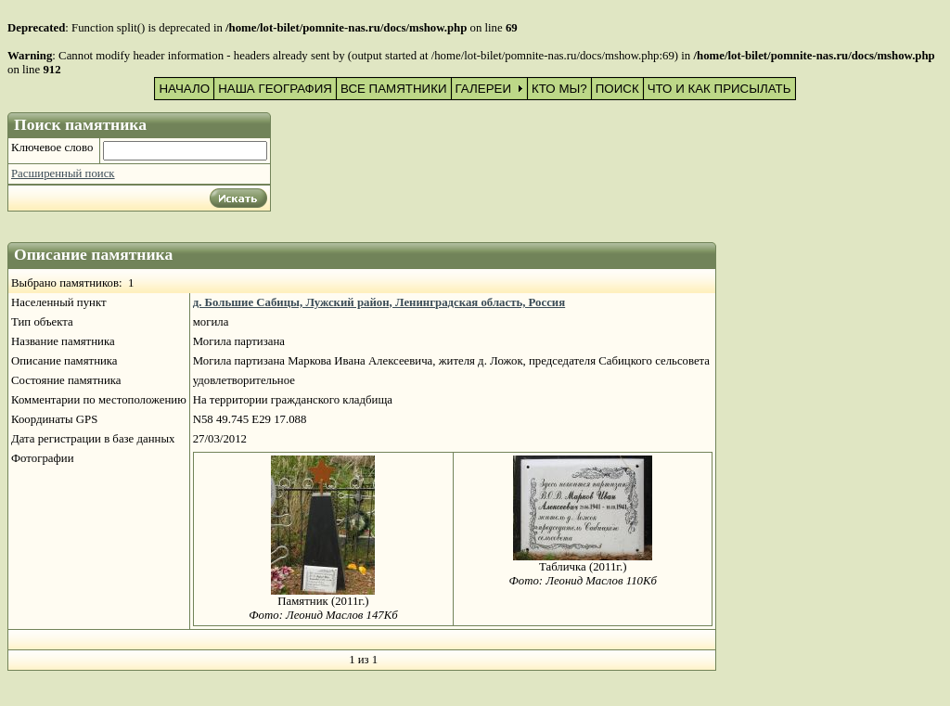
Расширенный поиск (63, 173)
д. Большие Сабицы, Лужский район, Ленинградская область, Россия (379, 302)
